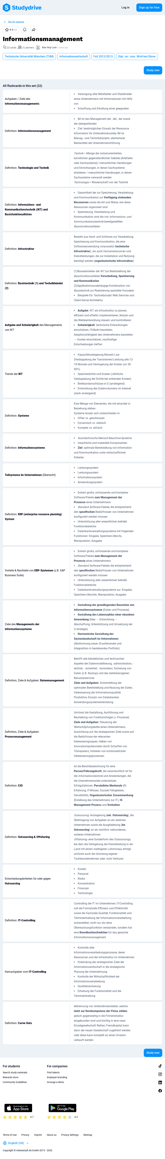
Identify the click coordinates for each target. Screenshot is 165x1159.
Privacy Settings (70, 1134)
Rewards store (10, 1077)
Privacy (25, 1134)
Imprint (38, 1134)
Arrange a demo (55, 1082)
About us (51, 1134)
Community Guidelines (15, 1082)
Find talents (53, 1072)
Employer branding (57, 1077)
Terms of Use (10, 1134)
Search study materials (15, 1072)
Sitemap (87, 1134)
